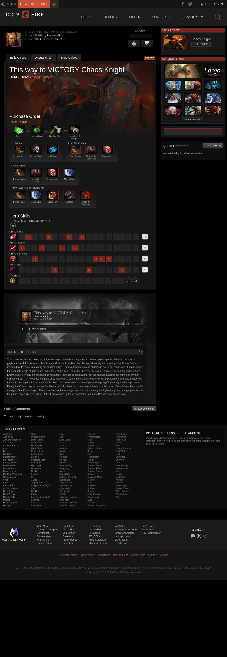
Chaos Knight (41, 77)
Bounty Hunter (10, 462)
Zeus (117, 497)
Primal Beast (94, 437)
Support (152, 555)
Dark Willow (9, 494)
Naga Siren (64, 474)
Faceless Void (38, 460)
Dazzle (6, 500)
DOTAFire (68, 529)
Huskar (34, 471)
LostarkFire (95, 529)
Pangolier (64, 500)
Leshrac (35, 500)
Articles (164, 555)
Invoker (35, 474)
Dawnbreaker (9, 497)
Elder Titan (36, 448)
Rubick (91, 460)
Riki (89, 454)
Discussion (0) (44, 57)
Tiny (117, 445)
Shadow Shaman (96, 471)
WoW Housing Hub (126, 529)
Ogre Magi (64, 488)
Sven (90, 500)
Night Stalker (65, 482)
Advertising (104, 555)
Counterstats (44, 536)
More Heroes (192, 119)
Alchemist (8, 437)
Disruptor (7, 505)
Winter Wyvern (122, 488)
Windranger (121, 485)
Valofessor (69, 532)
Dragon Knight (38, 437)
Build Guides (18, 57)
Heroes (110, 17)
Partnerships (138, 555)
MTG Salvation (97, 539)
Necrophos (64, 480)
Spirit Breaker (94, 494)
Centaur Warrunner (12, 474)
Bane (5, 451)
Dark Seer (8, 491)
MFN (10, 4)
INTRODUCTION (38, 329)
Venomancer (121, 468)
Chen (5, 480)
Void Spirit (120, 477)
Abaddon (7, 434)
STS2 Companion (151, 532)
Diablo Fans (147, 526)
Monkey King (65, 465)
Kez (33, 488)
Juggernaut (36, 482)
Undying (119, 460)
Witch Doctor (121, 491)
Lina (61, 434)
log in (20, 416)
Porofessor (43, 532)
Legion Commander (41, 497)
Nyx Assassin (65, 485)
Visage (118, 474)
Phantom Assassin (68, 502)
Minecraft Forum (98, 543)
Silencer (92, 474)
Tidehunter (120, 437)
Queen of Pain (95, 448)
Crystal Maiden (10, 488)
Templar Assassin (96, 505)
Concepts (161, 17)
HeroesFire (95, 526)
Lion (61, 437)
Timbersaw (120, 440)
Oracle (62, 494)
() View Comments (144, 408)
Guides (85, 17)
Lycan (62, 445)
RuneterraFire (45, 543)
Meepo (62, 460)
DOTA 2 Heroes (14, 429)
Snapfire (92, 485)
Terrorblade (121, 434)
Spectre (91, 491)
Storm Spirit (93, 497)
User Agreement (68, 555)
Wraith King (121, 494)
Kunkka (35, 491)
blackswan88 (54, 35)
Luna (61, 442)
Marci (62, 451)
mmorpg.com (122, 536)
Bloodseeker (9, 460)
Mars (61, 454)
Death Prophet (10, 502)
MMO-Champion (124, 532)
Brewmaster (9, 465)
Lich (33, 502)
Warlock (119, 480)
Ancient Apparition (12, 440)
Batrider (7, 454)
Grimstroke (36, 462)
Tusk (117, 454)
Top (140, 351)
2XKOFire (94, 536)
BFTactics (94, 532)
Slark (90, 482)
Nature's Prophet (67, 477)
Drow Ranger (37, 440)
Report (149, 58)
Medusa (63, 457)
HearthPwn (121, 543)
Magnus (63, 448)
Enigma (35, 457)
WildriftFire (43, 539)
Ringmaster (93, 457)
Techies (91, 502)
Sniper (91, 488)
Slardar (91, 480)
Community (192, 17)
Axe (5, 448)
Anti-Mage (8, 442)
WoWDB (120, 526)
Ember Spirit (37, 451)
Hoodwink (36, 468)
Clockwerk (8, 485)
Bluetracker (121, 539)
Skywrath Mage (95, 477)
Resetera (68, 536)
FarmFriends (70, 539)
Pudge (91, 442)
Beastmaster (9, 457)
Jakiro (34, 480)
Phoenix (92, 434)
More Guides (69, 57)
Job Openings (120, 555)
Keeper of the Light (40, 485)
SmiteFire (68, 526)
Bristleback (8, 468)
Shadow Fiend (95, 468)
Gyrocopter (36, 465)
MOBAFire (43, 526)
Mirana (62, 462)
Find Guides (201, 44)
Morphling (64, 468)
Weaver (119, 482)
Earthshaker (37, 445)
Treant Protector (123, 448)
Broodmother (9, 471)
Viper (117, 471)
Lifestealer (36, 505)
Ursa (117, 462)
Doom (34, 434)
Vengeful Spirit (122, 465)
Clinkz (6, 482)
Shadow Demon (95, 465)
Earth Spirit (36, 442)
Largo (34, 494)
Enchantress (37, 454)
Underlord (120, 457)
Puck (90, 440)
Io (32, 477)
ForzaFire (68, 543)
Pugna (91, 445)
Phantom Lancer (67, 505)
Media (134, 17)
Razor (90, 451)
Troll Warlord (121, 451)
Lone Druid (64, 440)
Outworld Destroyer (68, 497)
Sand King (93, 462)
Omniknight (65, 491)
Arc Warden (9, 445)
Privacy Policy (87, 555)
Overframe (147, 529)
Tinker (118, 442)
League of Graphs (47, 529)
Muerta (62, 471)
